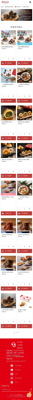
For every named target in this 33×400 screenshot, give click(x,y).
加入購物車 (7, 63)
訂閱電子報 (5, 386)
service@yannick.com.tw (16, 361)
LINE (14, 374)
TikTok (14, 382)
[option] (16, 15)
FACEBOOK (16, 365)
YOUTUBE (15, 370)
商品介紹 (6, 213)
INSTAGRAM (16, 378)
